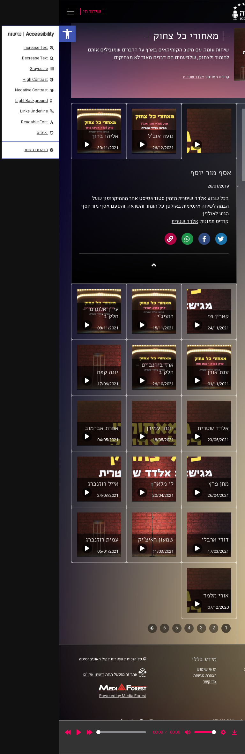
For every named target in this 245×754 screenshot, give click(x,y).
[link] (8, 34)
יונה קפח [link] (48, 372)
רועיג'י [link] (106, 316)
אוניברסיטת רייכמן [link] (212, 675)
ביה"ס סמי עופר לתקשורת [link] (206, 669)
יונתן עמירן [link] (101, 428)
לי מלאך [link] (105, 484)
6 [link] (105, 628)
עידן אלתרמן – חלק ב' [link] (41, 312)
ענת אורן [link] (159, 372)
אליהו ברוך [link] (46, 136)
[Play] (20, 732)
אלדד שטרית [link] (134, 77)
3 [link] (142, 628)
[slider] (62, 732)
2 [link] (154, 628)
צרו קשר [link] (151, 681)
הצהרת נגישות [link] (146, 675)
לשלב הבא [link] (93, 629)
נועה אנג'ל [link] (102, 136)
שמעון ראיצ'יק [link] (97, 539)
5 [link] (117, 628)
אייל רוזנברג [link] (44, 484)
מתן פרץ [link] (160, 484)
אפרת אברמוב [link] (42, 428)
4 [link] (130, 628)
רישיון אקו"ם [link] (34, 674)
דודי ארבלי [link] (156, 539)
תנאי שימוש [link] (148, 669)
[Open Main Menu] (11, 11)
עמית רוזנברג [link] (42, 539)
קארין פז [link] (158, 316)
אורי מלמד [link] (157, 595)
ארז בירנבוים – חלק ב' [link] (96, 368)
